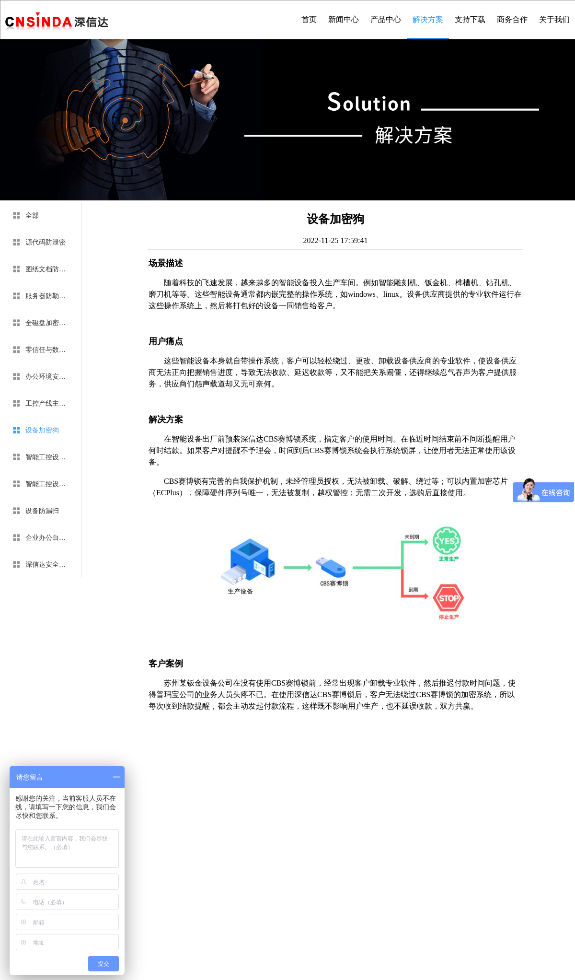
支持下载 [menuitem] (470, 19)
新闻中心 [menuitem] (343, 19)
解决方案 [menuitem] (428, 19)
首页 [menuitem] (309, 19)
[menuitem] (40, 215)
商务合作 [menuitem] (512, 19)
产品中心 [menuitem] (385, 19)
